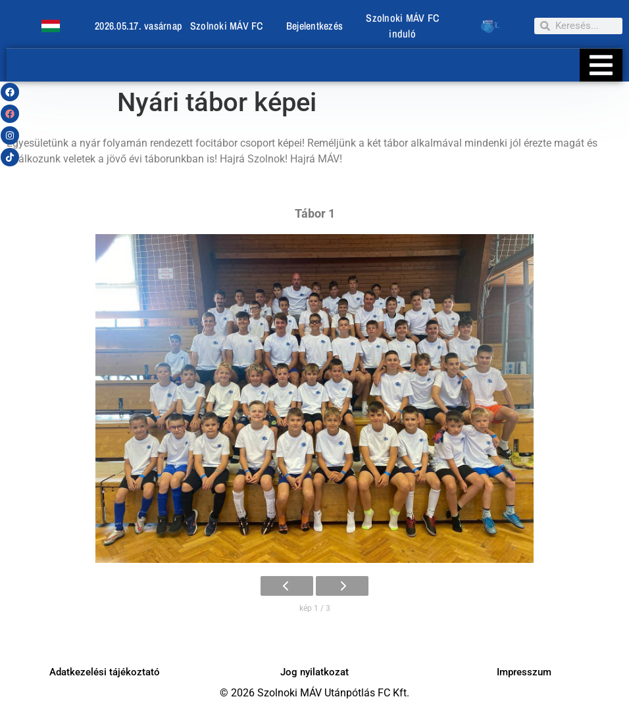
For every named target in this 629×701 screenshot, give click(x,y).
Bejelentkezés (314, 25)
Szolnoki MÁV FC (226, 25)
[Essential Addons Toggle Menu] (601, 65)
